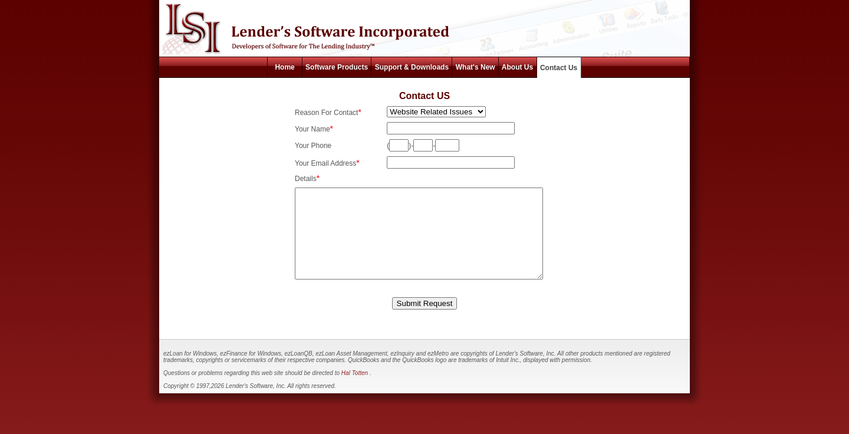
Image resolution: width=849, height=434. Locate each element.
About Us (517, 67)
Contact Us (559, 68)
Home (284, 67)
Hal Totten (355, 390)
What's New (475, 67)
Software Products (337, 67)
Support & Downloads (411, 67)
